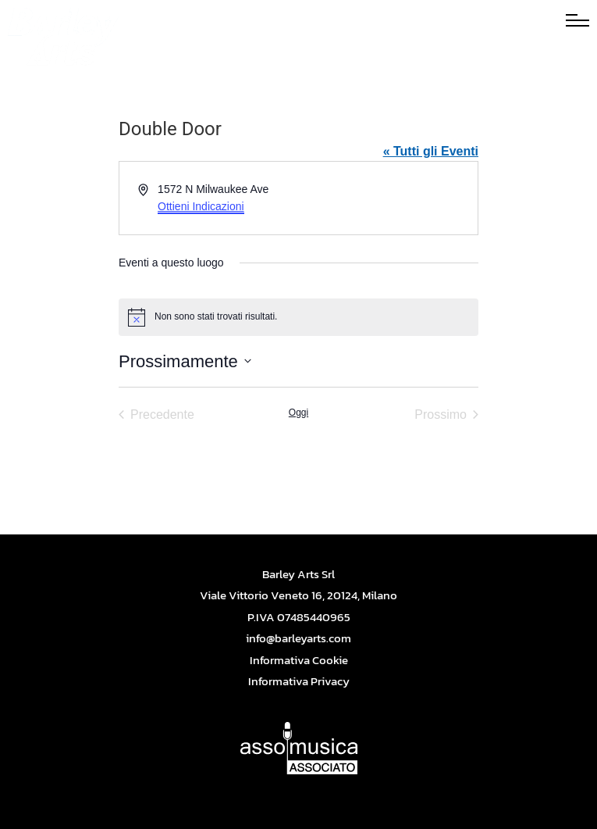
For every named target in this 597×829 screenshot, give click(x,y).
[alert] (298, 317)
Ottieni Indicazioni (201, 206)
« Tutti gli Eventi (430, 151)
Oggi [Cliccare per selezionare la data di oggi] (298, 412)
